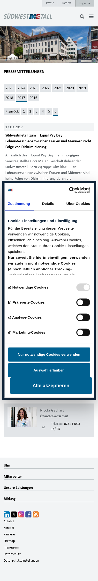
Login (84, 3)
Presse (50, 2)
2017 (21, 98)
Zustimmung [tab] (19, 204)
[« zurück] (12, 111)
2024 (21, 88)
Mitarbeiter (13, 476)
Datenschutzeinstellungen (21, 560)
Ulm (7, 465)
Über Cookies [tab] (78, 204)
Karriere (66, 2)
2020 (70, 88)
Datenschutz (12, 554)
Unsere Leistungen (18, 488)
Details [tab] (48, 204)
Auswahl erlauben (48, 370)
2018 (9, 98)
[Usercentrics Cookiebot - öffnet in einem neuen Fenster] (69, 190)
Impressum (11, 547)
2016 (33, 98)
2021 (58, 88)
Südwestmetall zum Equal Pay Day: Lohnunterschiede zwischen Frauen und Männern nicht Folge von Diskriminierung (48, 141)
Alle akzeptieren (50, 385)
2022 (46, 88)
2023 (34, 88)
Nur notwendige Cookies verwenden (49, 354)
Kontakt (9, 528)
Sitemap (9, 541)
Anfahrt (9, 521)
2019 (82, 88)
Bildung (9, 499)
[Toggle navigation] (91, 16)
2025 (9, 88)
